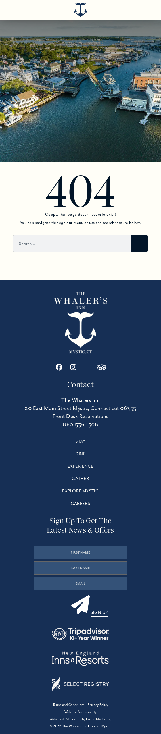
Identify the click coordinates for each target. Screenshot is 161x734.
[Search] (139, 243)
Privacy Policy (98, 704)
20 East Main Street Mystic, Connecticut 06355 (80, 408)
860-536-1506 (80, 424)
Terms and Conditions (69, 704)
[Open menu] (145, 8)
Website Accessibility (80, 712)
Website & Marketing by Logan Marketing (80, 719)
